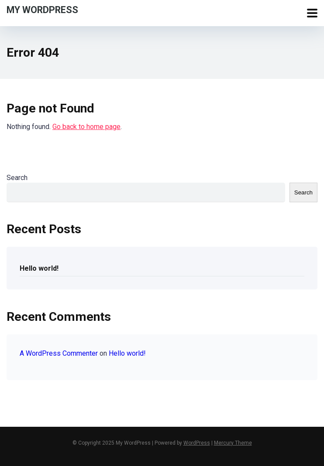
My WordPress (42, 9)
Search (17, 177)
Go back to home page (86, 126)
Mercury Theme (233, 443)
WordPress (196, 443)
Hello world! (39, 268)
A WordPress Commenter (59, 353)
